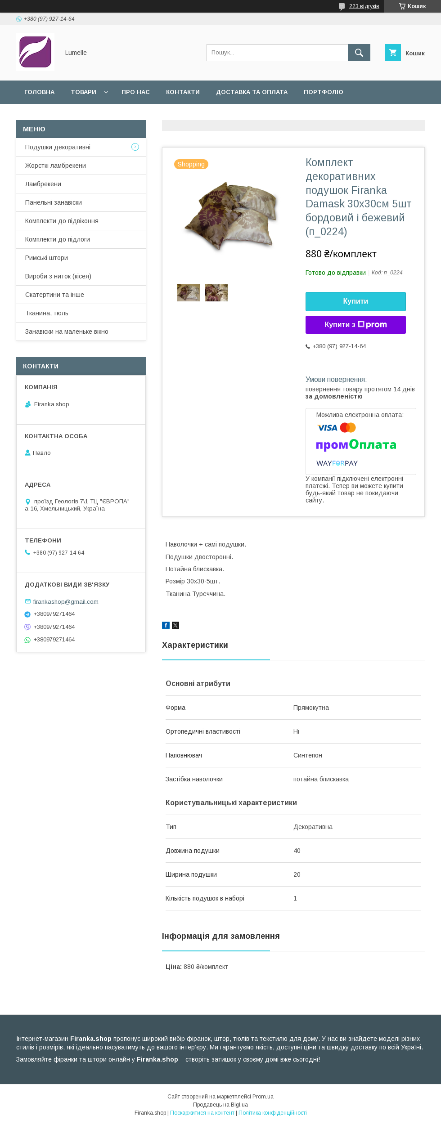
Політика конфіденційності (272, 1113)
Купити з (355, 325)
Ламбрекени (43, 184)
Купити (356, 301)
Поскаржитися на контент (202, 1113)
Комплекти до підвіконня (62, 220)
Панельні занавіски (53, 202)
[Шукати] (359, 52)
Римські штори (46, 257)
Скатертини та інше (54, 294)
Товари (83, 92)
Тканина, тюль (46, 313)
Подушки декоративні (57, 147)
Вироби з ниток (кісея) (58, 276)
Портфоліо (323, 92)
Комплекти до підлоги (57, 239)
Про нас (136, 92)
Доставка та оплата (252, 92)
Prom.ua (263, 1097)
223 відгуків (364, 6)
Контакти (183, 92)
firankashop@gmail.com (66, 601)
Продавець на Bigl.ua (220, 1105)
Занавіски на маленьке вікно (66, 331)
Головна (39, 92)
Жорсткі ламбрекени (55, 165)
